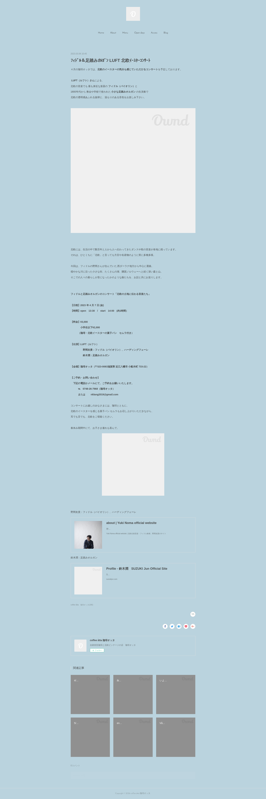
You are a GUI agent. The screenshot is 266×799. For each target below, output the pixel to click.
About (113, 33)
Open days (139, 33)
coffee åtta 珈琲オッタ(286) (82, 605)
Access (154, 33)
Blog (166, 33)
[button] (101, 33)
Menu (125, 33)
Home (101, 33)
